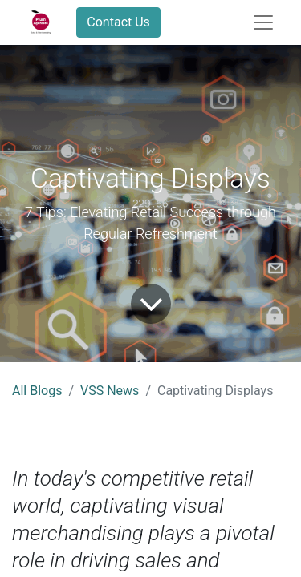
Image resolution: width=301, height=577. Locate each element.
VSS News (109, 390)
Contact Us (118, 22)
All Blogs (37, 390)
